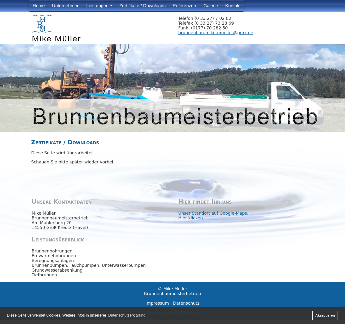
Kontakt (233, 5)
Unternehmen (66, 5)
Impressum (157, 303)
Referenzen (184, 5)
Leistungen (97, 5)
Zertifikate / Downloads (142, 5)
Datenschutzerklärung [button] (126, 315)
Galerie (210, 5)
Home (39, 5)
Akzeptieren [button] (325, 315)
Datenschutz (186, 303)
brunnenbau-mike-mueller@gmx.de (215, 32)
